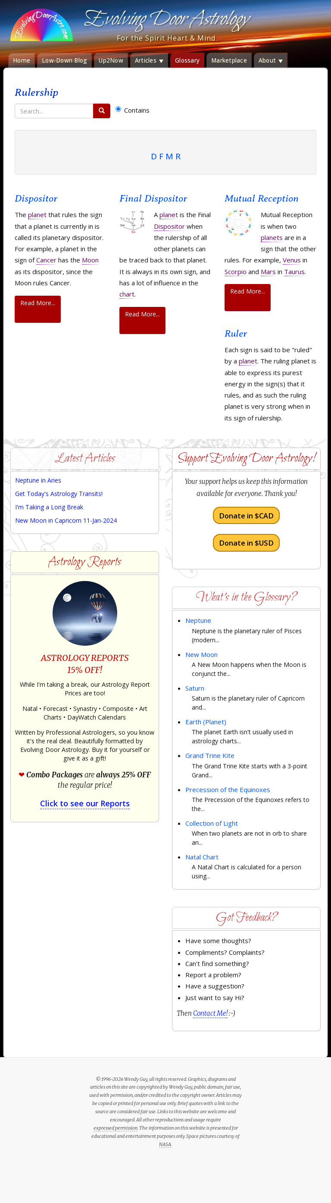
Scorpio (236, 271)
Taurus (294, 271)
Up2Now (111, 60)
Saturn (194, 688)
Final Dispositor (153, 198)
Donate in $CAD (246, 516)
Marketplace (229, 60)
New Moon (201, 654)
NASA (165, 1144)
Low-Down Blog (64, 60)
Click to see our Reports (85, 803)
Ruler (236, 333)
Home (21, 60)
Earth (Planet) (205, 721)
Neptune (198, 620)
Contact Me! (210, 1013)
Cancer (46, 260)
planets (272, 237)
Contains (133, 110)
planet (37, 214)
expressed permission (115, 1128)
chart (126, 294)
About (271, 60)
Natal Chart (202, 857)
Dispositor (36, 198)
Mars (268, 271)
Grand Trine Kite (209, 755)
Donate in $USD (246, 543)
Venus (292, 260)
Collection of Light (211, 823)
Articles (149, 60)
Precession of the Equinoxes (227, 789)
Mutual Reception (262, 198)
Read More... (37, 303)
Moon (90, 260)
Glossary (187, 60)
